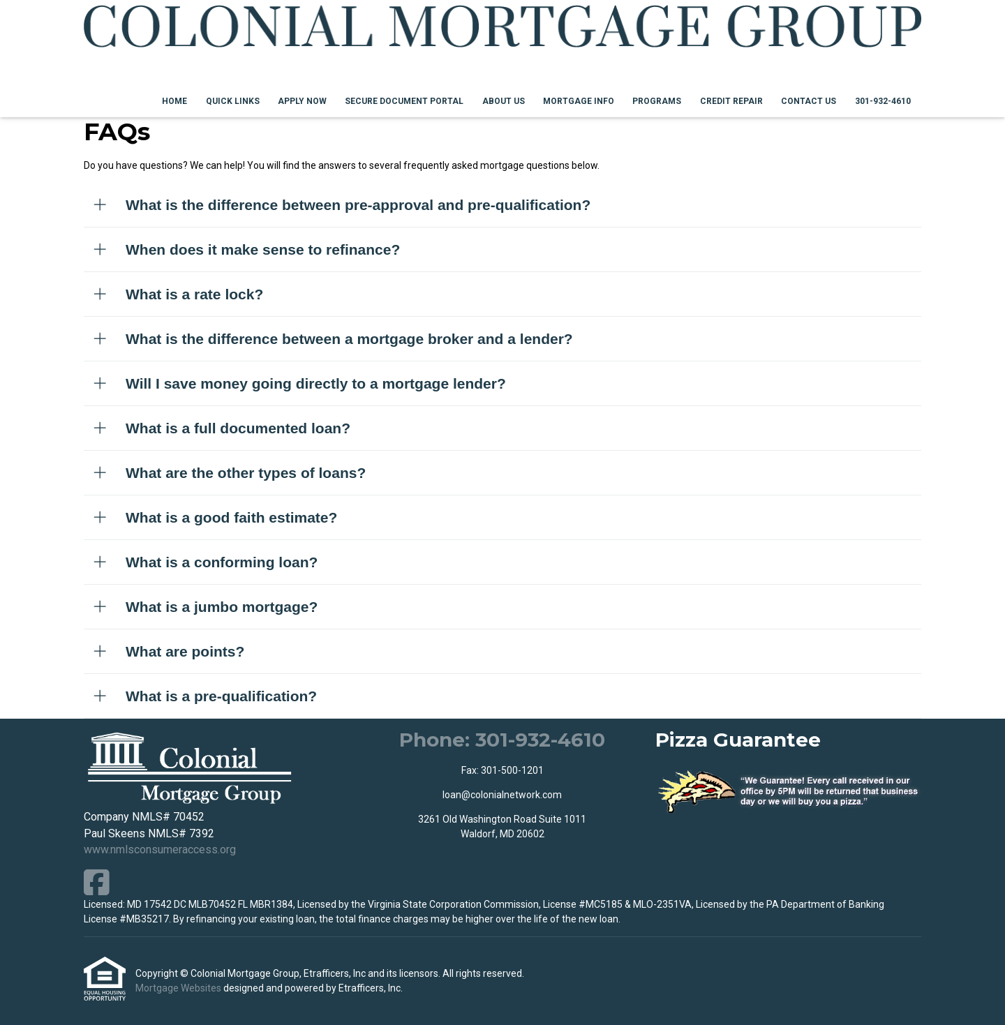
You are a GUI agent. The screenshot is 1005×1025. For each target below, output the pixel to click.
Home (174, 101)
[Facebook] (97, 882)
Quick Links (233, 101)
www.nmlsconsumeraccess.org (160, 849)
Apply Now (302, 101)
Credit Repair (731, 101)
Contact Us (808, 101)
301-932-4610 (883, 101)
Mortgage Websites (179, 988)
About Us (503, 101)
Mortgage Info (578, 101)
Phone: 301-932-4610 (502, 739)
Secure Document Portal (404, 101)
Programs (656, 101)
